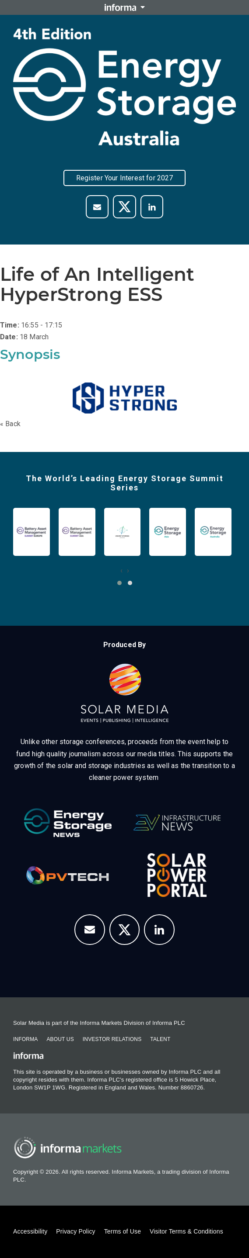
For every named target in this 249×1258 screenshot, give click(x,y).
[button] (119, 583)
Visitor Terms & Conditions (186, 1231)
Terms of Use (122, 1231)
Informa (25, 1039)
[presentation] (121, 570)
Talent (160, 1039)
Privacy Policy (75, 1231)
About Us (60, 1039)
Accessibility (30, 1231)
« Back (10, 424)
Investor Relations (112, 1039)
